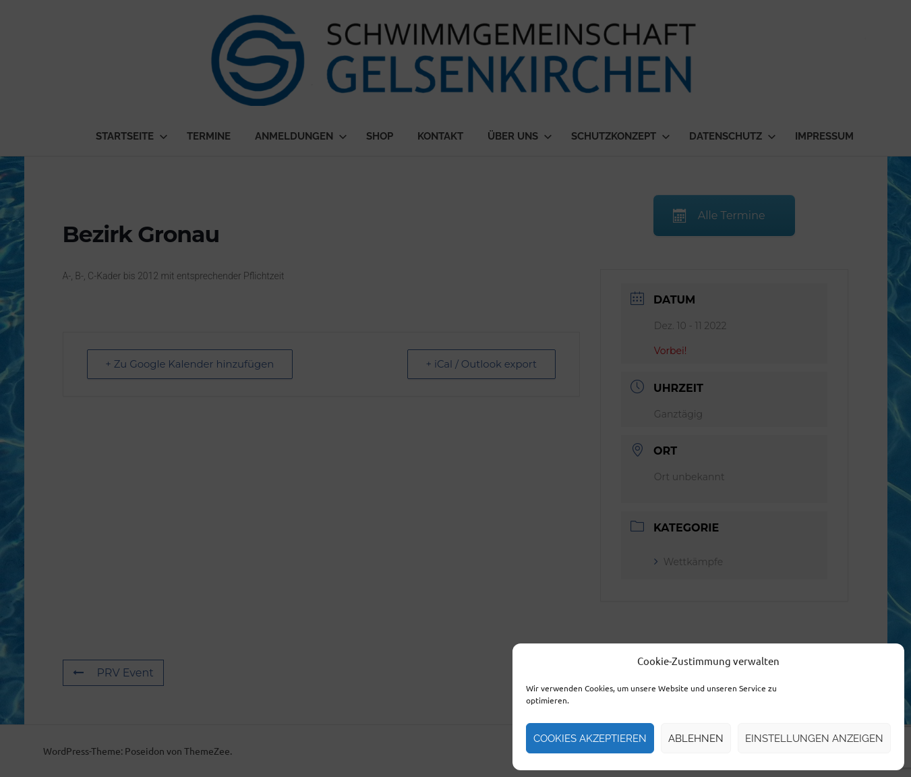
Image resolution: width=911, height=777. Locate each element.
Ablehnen (696, 738)
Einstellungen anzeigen (814, 738)
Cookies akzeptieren (590, 738)
